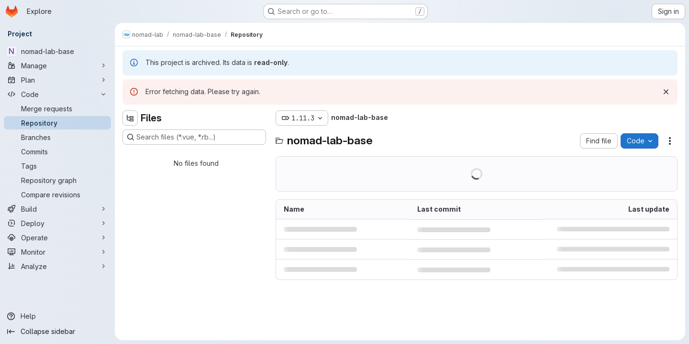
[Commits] (57, 151)
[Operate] (57, 237)
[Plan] (57, 79)
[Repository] (57, 122)
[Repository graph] (57, 180)
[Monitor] (57, 251)
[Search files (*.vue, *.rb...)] (194, 137)
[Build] (57, 208)
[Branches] (57, 137)
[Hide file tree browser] (130, 118)
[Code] (57, 94)
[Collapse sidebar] (57, 331)
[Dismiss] (666, 91)
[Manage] (57, 65)
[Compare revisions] (57, 194)
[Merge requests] (57, 108)
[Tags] (57, 165)
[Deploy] (57, 223)
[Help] (57, 316)
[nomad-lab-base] (57, 51)
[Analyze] (57, 266)
